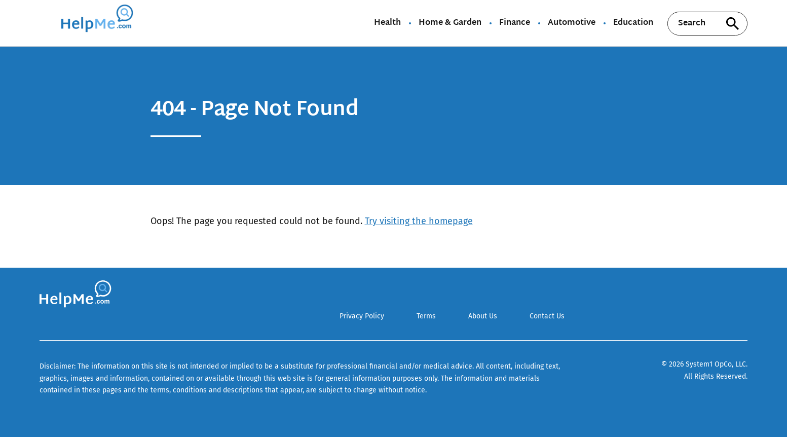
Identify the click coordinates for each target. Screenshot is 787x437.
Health (387, 23)
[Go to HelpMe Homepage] (98, 23)
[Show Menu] (46, 22)
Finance (514, 23)
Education (633, 23)
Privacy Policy (362, 316)
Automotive (571, 23)
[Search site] (732, 23)
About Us (482, 316)
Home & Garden (450, 23)
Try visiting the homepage (419, 221)
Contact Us (547, 316)
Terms (426, 316)
